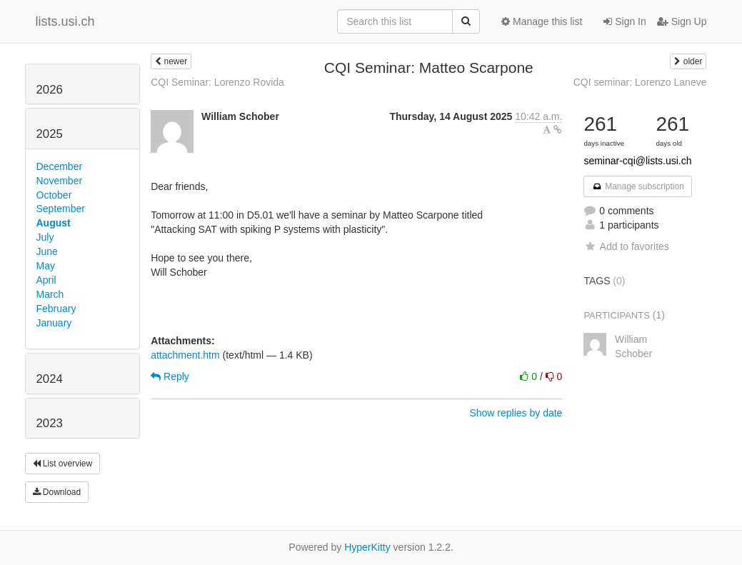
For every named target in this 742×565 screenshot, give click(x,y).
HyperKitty (367, 547)
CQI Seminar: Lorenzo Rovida (217, 82)
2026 (49, 89)
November (59, 180)
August (53, 223)
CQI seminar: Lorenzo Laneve (640, 82)
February (56, 308)
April (46, 280)
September (60, 208)
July (45, 237)
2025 (49, 134)
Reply (170, 376)
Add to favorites (625, 246)
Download (57, 492)
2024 (49, 379)
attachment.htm (185, 355)
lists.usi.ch (65, 21)
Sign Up (682, 21)
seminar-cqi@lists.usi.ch (637, 160)
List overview (63, 464)
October (54, 195)
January (54, 323)
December (59, 166)
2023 (49, 423)
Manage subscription (637, 186)
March (50, 294)
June (47, 251)
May (45, 265)
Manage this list (541, 21)
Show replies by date (515, 413)
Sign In (624, 21)
